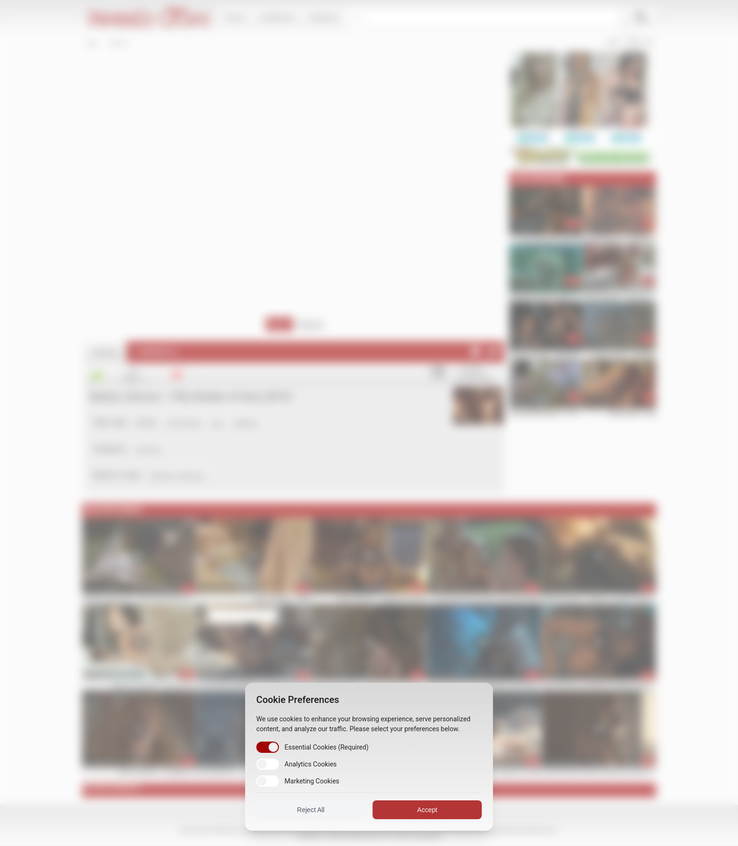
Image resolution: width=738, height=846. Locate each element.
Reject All (312, 810)
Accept (426, 810)
